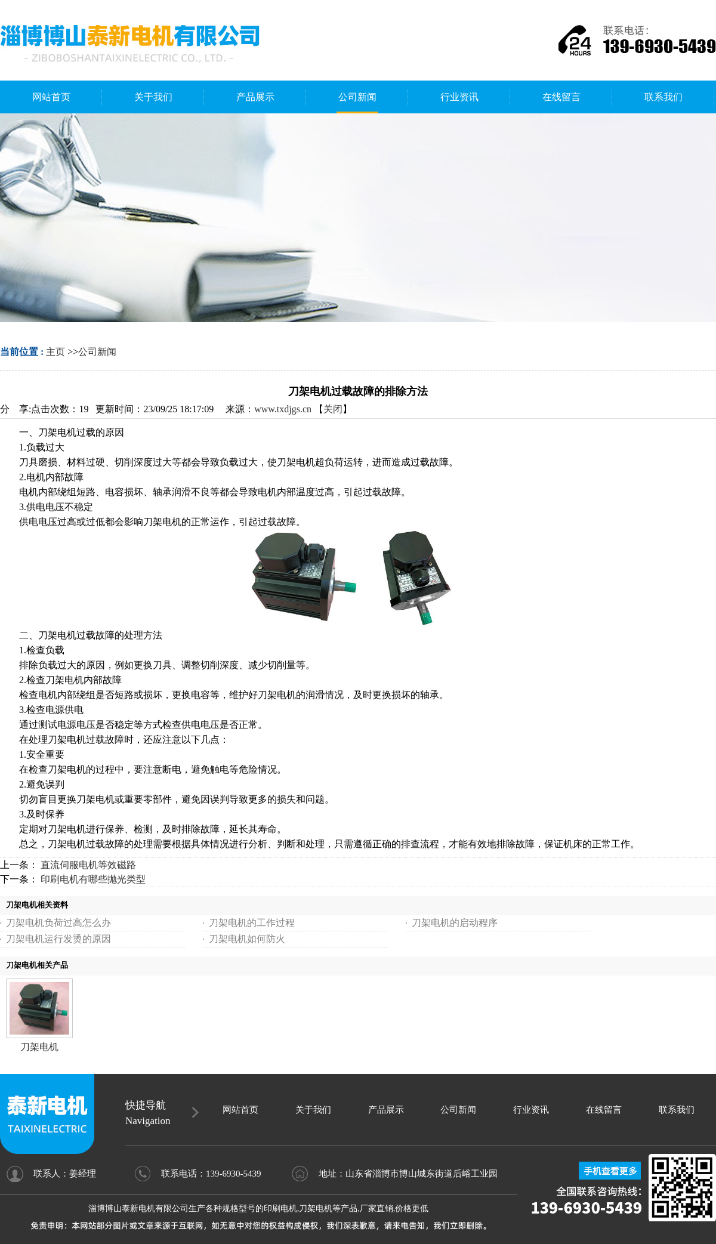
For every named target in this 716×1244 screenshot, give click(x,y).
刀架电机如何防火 (247, 939)
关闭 (332, 409)
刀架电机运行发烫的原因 (58, 939)
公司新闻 (97, 352)
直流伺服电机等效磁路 (88, 865)
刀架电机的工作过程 (252, 923)
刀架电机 (39, 1047)
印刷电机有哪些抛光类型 (93, 879)
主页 (55, 352)
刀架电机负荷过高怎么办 (58, 923)
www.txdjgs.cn (282, 409)
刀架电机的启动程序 (455, 923)
